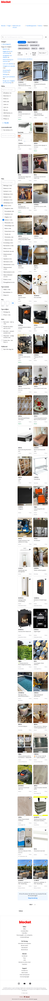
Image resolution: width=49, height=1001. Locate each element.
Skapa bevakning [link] (32, 898)
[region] (25, 71)
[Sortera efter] (43, 53)
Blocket (3, 25)
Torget (9, 25)
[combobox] (22, 37)
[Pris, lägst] (3, 303)
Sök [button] (13, 303)
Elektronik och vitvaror (16, 26)
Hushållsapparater (31, 25)
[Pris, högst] (7, 303)
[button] (46, 37)
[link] (6, 44)
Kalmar (40, 25)
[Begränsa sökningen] (8, 90)
